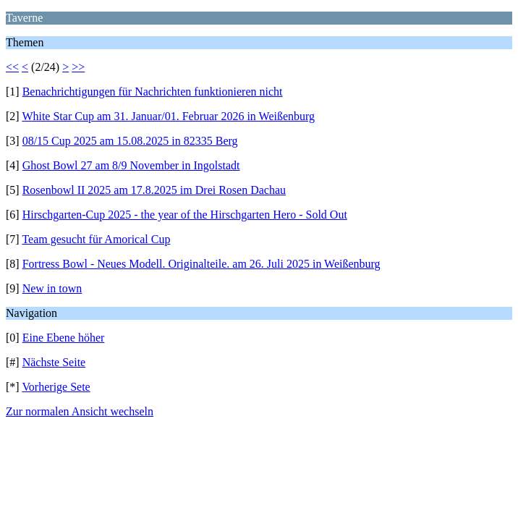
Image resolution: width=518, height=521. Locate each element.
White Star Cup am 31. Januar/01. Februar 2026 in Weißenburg (168, 116)
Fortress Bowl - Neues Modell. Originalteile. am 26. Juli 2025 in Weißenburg (201, 264)
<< (12, 67)
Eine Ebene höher (63, 337)
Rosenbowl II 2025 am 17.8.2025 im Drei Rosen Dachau (154, 190)
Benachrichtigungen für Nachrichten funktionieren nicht (152, 91)
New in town (52, 288)
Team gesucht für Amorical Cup (96, 239)
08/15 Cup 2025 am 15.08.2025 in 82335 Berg (130, 141)
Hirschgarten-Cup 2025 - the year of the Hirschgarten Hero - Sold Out (184, 214)
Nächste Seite (54, 362)
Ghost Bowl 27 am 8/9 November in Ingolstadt (131, 165)
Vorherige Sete (56, 387)
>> (78, 67)
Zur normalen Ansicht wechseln (79, 411)
